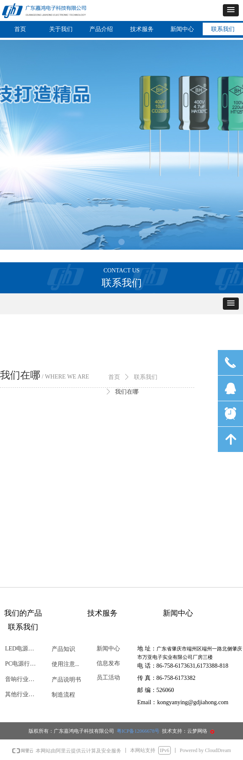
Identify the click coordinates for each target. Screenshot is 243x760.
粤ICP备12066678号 (139, 731)
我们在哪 (126, 392)
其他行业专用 (22, 694)
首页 (114, 377)
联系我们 (145, 377)
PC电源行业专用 (24, 664)
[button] (231, 10)
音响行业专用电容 (24, 679)
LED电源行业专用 (24, 648)
